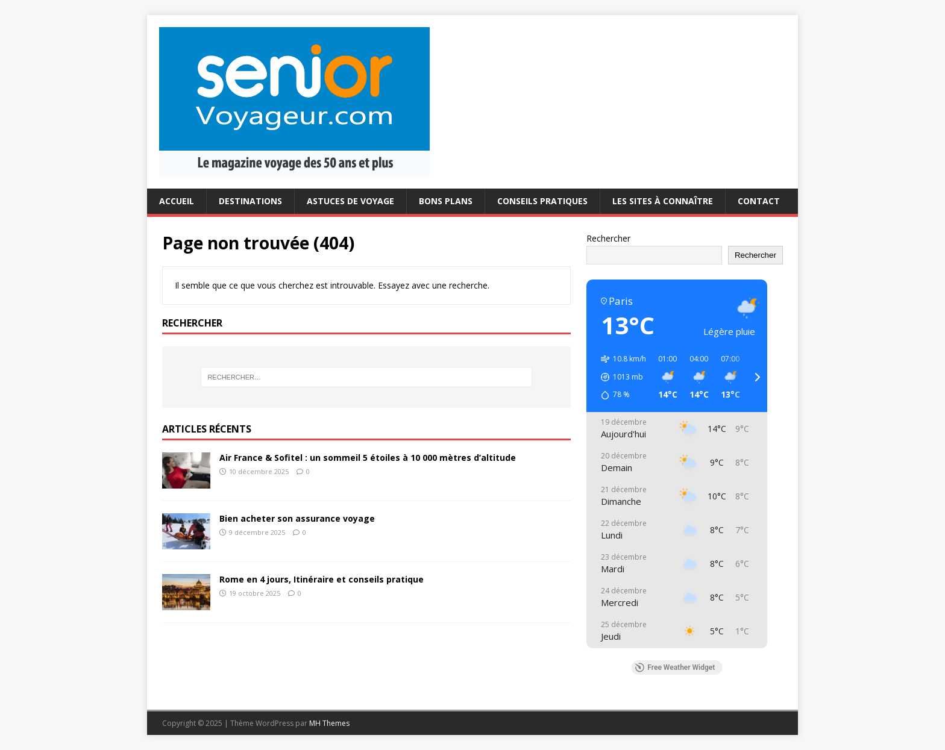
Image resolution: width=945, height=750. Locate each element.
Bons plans (445, 201)
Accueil (176, 201)
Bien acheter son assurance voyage (297, 518)
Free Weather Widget (675, 667)
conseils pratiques (542, 201)
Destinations (250, 201)
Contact (759, 201)
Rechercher (608, 238)
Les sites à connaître (662, 201)
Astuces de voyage (350, 201)
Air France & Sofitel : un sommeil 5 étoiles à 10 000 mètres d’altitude (367, 457)
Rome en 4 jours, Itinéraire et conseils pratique (321, 579)
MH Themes (329, 723)
